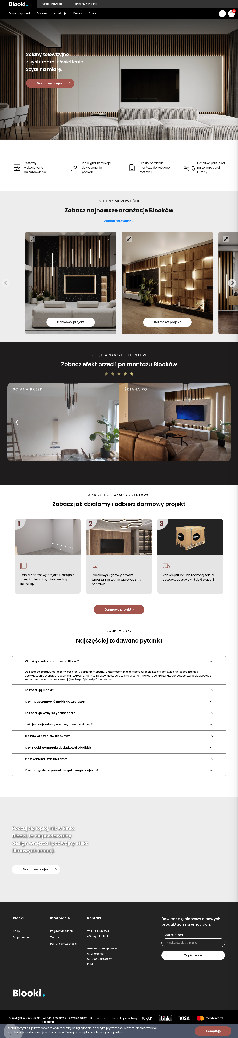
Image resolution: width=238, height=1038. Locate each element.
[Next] (232, 283)
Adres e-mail (174, 935)
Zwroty (54, 937)
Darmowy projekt (50, 83)
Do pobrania (21, 937)
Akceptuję (213, 1031)
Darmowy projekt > (119, 609)
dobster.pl (48, 1022)
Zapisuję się (193, 955)
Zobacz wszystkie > (119, 221)
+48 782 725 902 (98, 931)
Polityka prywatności (63, 944)
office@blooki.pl (97, 936)
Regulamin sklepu (61, 931)
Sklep (16, 931)
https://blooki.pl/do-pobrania (94, 679)
